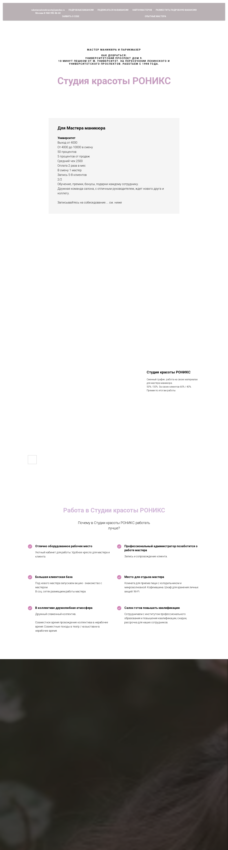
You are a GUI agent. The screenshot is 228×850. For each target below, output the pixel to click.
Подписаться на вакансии (113, 10)
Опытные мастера (155, 16)
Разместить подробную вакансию (176, 10)
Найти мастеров (142, 10)
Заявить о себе (70, 16)
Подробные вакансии (81, 10)
